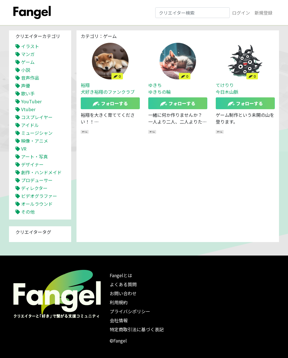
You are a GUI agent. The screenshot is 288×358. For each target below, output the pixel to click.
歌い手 (28, 93)
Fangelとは (121, 275)
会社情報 (119, 320)
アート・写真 (34, 156)
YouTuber (31, 101)
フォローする (110, 103)
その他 (28, 211)
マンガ (28, 54)
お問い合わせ (123, 293)
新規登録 (264, 12)
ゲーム (28, 62)
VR (23, 148)
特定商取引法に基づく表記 (137, 329)
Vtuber (28, 109)
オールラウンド (37, 203)
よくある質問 (123, 284)
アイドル (30, 125)
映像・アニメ (34, 140)
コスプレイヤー (37, 117)
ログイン (241, 12)
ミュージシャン (37, 132)
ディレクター (34, 188)
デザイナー (32, 164)
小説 (25, 69)
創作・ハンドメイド (41, 172)
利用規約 (119, 302)
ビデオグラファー (39, 196)
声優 (25, 85)
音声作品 (30, 77)
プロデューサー (37, 180)
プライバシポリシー (130, 311)
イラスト (30, 46)
